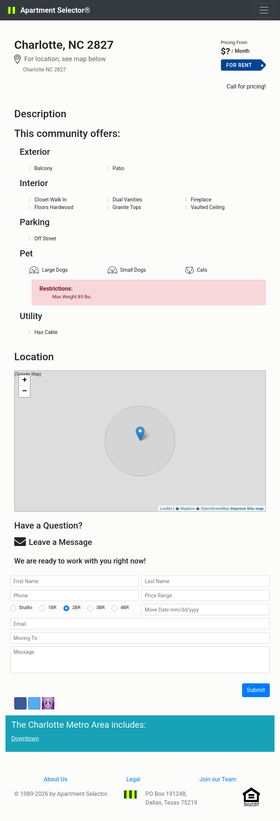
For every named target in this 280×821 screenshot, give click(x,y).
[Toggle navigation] (264, 10)
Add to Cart (243, 76)
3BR (100, 607)
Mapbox (187, 508)
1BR (52, 607)
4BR (124, 607)
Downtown (25, 738)
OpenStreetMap (215, 508)
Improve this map (247, 508)
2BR (76, 607)
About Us (55, 779)
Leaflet (166, 508)
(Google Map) (139, 441)
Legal (133, 779)
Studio (25, 607)
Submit (256, 690)
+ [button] (24, 380)
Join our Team (218, 779)
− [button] (24, 391)
